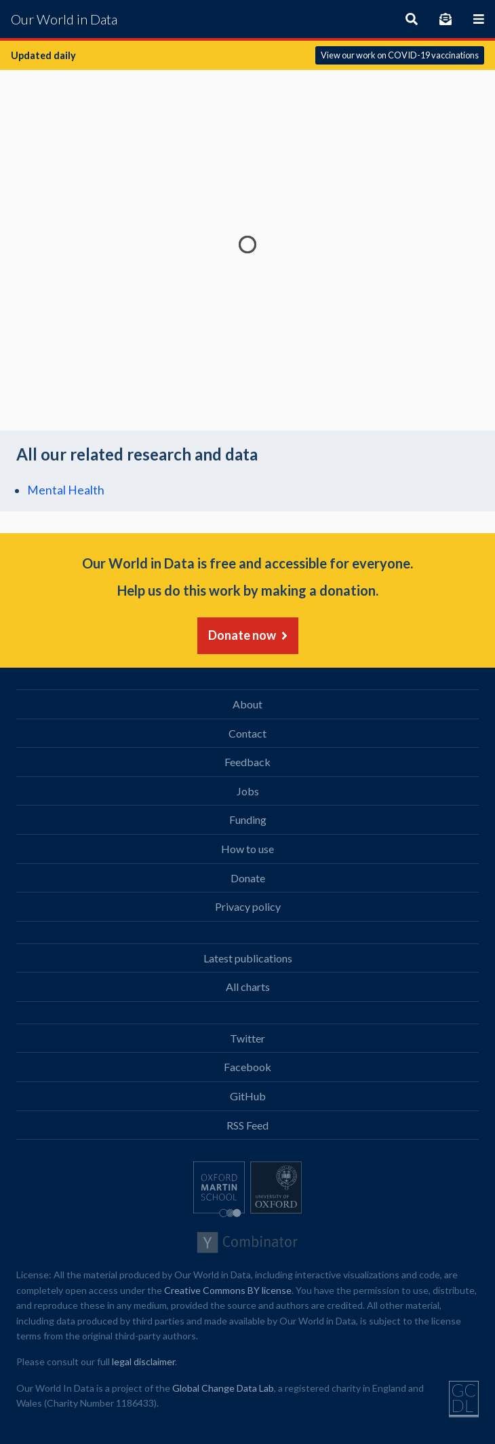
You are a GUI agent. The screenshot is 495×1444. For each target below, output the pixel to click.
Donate (248, 877)
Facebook (247, 1066)
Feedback (247, 761)
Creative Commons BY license (228, 1290)
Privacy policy (248, 906)
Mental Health (65, 490)
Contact (247, 733)
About (247, 704)
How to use (247, 848)
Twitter (247, 1038)
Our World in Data (64, 19)
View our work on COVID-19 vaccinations (400, 55)
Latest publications (247, 958)
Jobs (248, 790)
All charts (248, 986)
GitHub (248, 1095)
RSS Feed (247, 1125)
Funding (247, 819)
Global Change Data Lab (223, 1388)
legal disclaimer (143, 1361)
